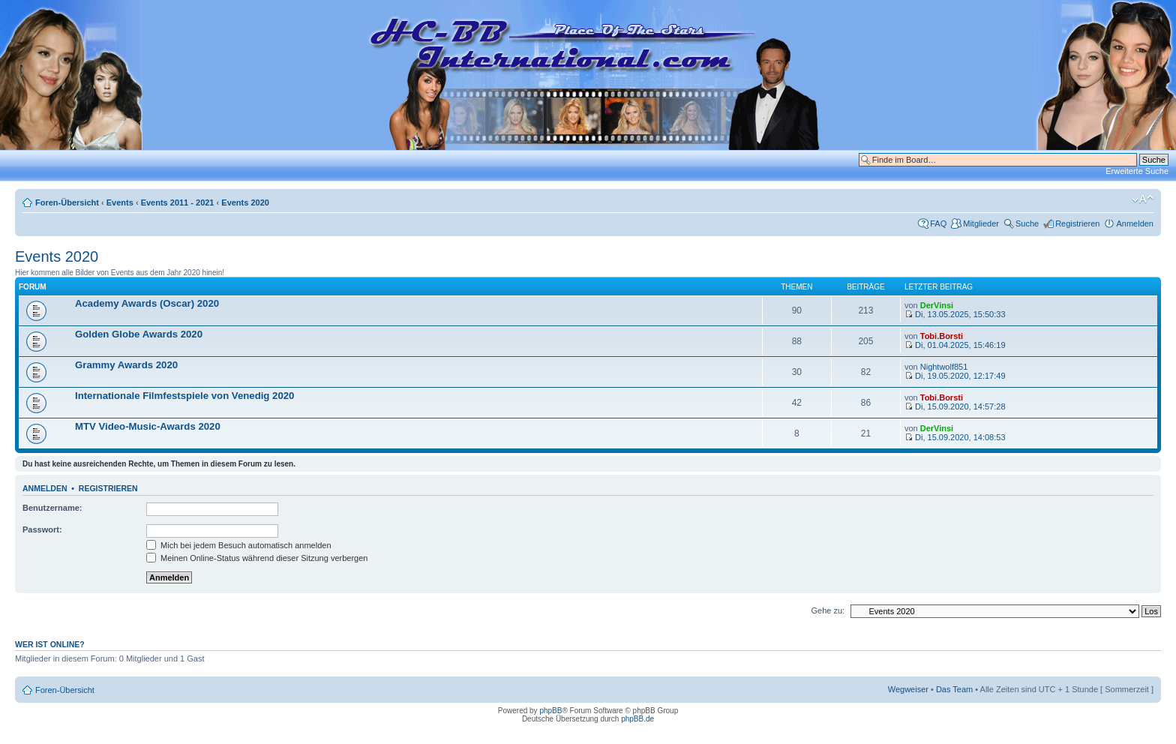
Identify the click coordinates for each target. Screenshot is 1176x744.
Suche (1027, 223)
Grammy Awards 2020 (126, 364)
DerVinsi (936, 305)
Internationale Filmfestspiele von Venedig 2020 (184, 395)
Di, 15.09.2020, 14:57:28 (955, 406)
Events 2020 (245, 202)
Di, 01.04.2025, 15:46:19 (955, 345)
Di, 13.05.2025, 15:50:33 (955, 314)
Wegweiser (908, 689)
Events (120, 202)
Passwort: (42, 529)
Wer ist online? (50, 644)
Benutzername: (52, 507)
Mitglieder (981, 223)
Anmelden (1135, 223)
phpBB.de (637, 719)
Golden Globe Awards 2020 (138, 334)
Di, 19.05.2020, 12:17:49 (955, 375)
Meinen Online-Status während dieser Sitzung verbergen (257, 558)
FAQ (938, 223)
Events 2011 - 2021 (177, 202)
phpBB (550, 710)
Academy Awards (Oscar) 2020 (147, 303)
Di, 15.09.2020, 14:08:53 (955, 437)
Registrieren (1077, 223)
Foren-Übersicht (67, 202)
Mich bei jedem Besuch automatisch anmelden (239, 545)
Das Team (954, 689)
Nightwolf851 (944, 366)
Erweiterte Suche (1137, 171)
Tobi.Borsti (941, 336)
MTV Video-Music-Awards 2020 (147, 426)
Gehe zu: (827, 610)
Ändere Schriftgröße (1143, 199)
